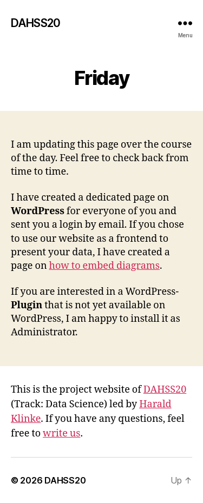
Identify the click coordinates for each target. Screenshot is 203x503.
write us (61, 433)
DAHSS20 (35, 23)
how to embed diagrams (104, 266)
